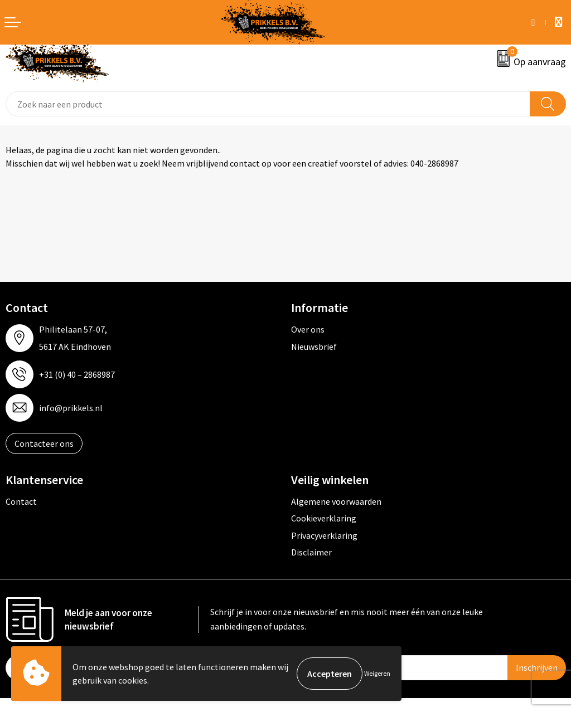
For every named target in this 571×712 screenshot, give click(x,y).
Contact (21, 501)
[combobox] (268, 103)
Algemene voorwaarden (336, 501)
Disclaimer (311, 552)
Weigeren (377, 673)
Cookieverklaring (323, 518)
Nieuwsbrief (314, 346)
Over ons (308, 329)
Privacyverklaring (324, 535)
